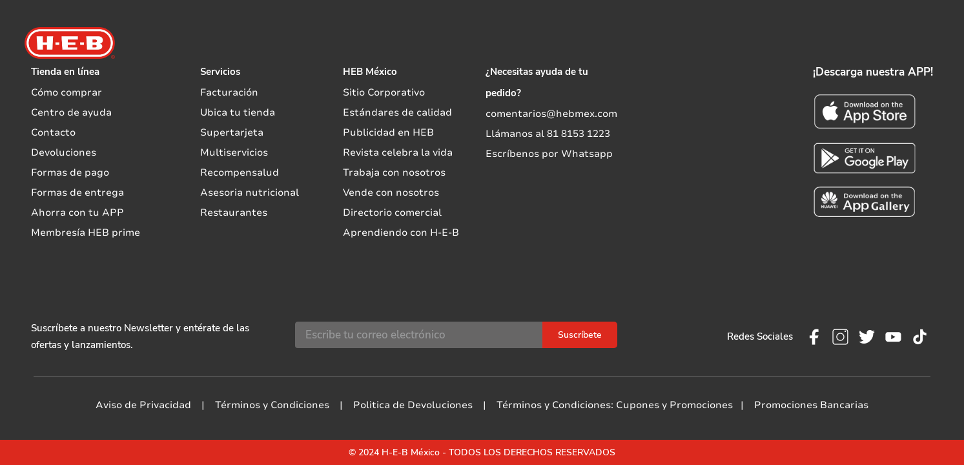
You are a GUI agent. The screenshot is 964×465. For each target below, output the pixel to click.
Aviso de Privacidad (143, 404)
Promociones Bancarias (811, 404)
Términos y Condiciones (272, 404)
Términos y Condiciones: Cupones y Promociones (615, 404)
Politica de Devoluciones (413, 404)
